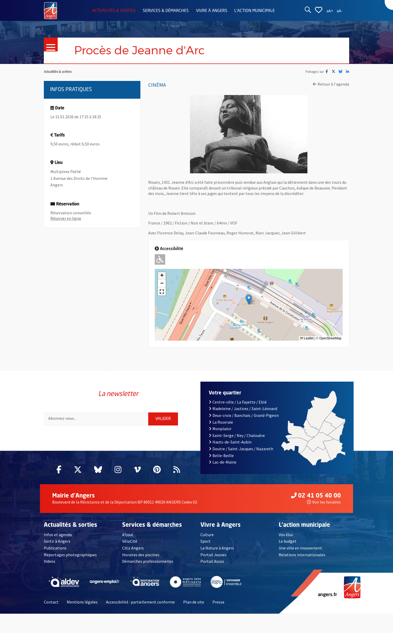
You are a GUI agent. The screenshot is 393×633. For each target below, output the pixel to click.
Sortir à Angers (57, 541)
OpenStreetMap (330, 338)
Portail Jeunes (213, 554)
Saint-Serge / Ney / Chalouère (237, 435)
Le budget (287, 541)
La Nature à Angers (217, 548)
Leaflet (306, 338)
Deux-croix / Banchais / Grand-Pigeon (244, 415)
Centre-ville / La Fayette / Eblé (238, 402)
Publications (55, 548)
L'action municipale (254, 11)
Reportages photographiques (70, 554)
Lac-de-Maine (222, 462)
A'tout (127, 534)
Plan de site (193, 602)
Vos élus (286, 534)
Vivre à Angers (211, 11)
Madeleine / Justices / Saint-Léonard (243, 408)
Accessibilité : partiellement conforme (140, 602)
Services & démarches (166, 11)
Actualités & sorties (114, 11)
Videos (49, 561)
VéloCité (129, 541)
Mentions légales (82, 602)
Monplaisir (220, 428)
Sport (205, 541)
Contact (51, 602)
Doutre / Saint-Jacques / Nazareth (241, 448)
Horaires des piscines (140, 554)
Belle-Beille (221, 455)
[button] (249, 299)
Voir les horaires (324, 502)
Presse (218, 602)
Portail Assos (212, 561)
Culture (207, 534)
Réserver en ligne (65, 218)
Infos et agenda (58, 534)
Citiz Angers (133, 548)
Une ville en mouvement (300, 548)
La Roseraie (221, 422)
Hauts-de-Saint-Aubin (230, 442)
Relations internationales (302, 554)
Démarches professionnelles (147, 561)
